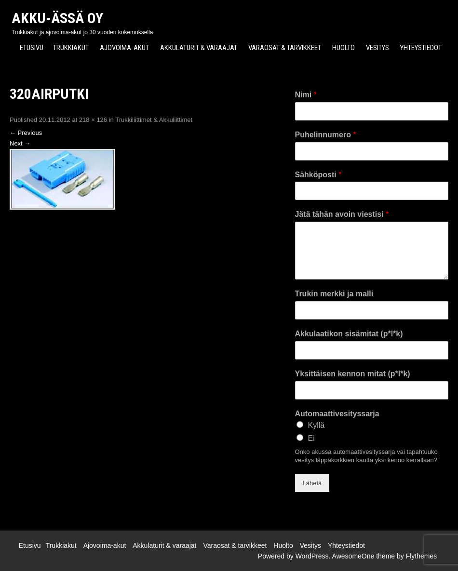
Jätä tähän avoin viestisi (342, 214)
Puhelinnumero (325, 135)
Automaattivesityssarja (337, 414)
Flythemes (421, 556)
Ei (311, 438)
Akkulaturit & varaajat (198, 47)
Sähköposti (318, 175)
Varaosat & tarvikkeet (284, 47)
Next (20, 143)
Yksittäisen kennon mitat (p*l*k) (352, 374)
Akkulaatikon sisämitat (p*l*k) (349, 334)
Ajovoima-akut (124, 47)
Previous (26, 132)
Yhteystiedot (421, 47)
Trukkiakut (71, 47)
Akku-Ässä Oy (57, 18)
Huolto (343, 47)
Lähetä (312, 483)
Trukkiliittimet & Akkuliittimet (153, 119)
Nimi (306, 95)
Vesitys (377, 47)
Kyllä (316, 425)
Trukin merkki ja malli (334, 294)
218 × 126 (93, 119)
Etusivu (31, 47)
